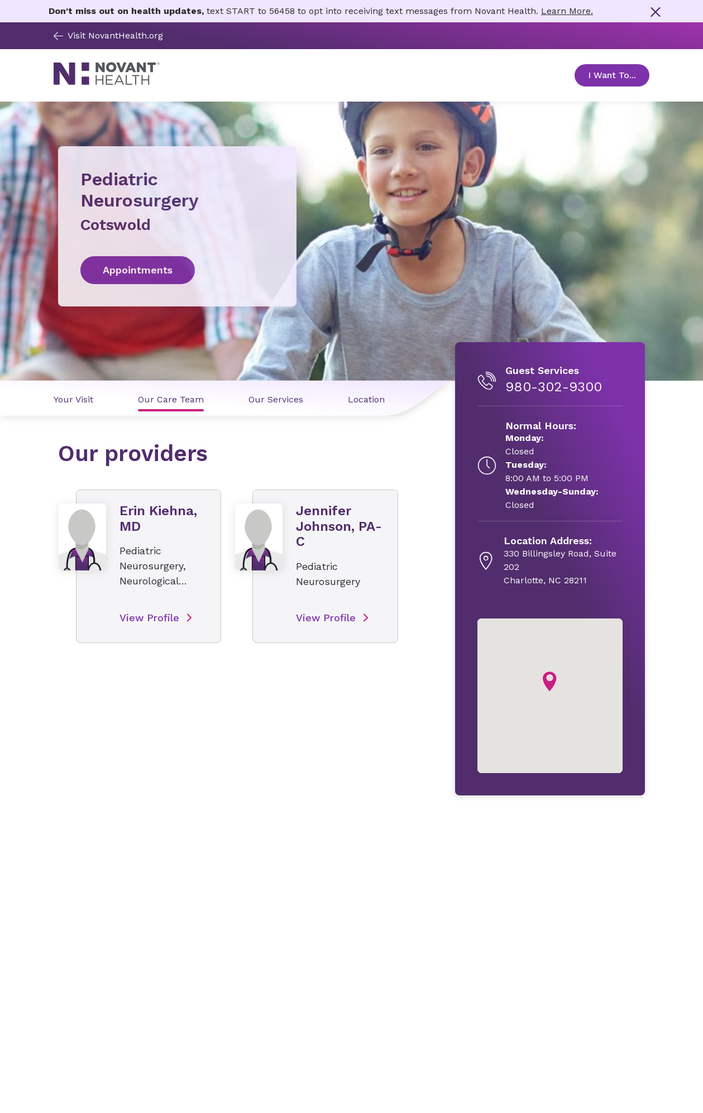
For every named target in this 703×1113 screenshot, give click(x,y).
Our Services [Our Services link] (275, 399)
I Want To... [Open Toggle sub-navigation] (618, 75)
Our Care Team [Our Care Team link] (171, 399)
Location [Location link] (366, 399)
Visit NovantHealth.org (108, 35)
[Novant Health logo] (107, 81)
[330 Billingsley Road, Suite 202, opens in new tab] (563, 561)
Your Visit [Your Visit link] (73, 399)
